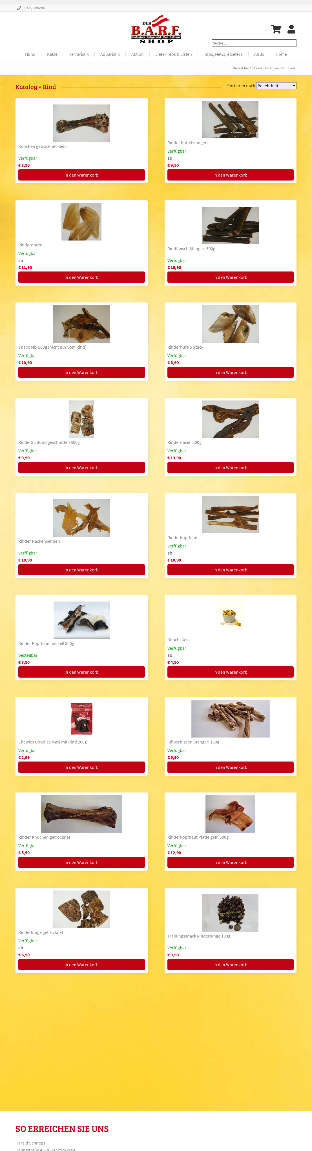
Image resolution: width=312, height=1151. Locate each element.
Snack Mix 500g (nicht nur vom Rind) (52, 347)
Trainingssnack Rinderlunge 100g (198, 936)
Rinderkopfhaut (182, 537)
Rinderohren (30, 245)
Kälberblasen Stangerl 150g (193, 742)
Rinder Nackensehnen (39, 541)
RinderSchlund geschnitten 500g (49, 442)
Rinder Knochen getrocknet (44, 837)
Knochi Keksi (179, 639)
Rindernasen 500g (184, 442)
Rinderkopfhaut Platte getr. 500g (198, 837)
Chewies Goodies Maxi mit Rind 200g (52, 742)
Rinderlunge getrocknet (40, 932)
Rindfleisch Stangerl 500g (191, 248)
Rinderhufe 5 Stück (185, 347)
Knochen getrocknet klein (42, 146)
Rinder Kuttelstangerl (187, 142)
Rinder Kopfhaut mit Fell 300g (46, 643)
